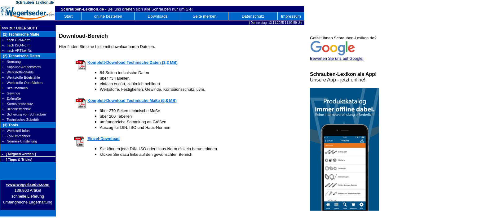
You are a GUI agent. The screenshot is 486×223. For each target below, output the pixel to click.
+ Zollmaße (11, 98)
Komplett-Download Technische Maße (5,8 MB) (132, 100)
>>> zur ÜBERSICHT (20, 28)
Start (68, 16)
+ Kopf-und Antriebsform (21, 67)
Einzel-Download (103, 138)
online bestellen (108, 16)
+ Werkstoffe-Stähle (18, 72)
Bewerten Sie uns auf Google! (337, 58)
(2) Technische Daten (21, 56)
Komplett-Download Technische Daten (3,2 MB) (132, 62)
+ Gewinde (11, 93)
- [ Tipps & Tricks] (17, 159)
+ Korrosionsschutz (17, 104)
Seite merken (205, 16)
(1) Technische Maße (20, 34)
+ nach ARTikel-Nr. (17, 50)
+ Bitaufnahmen (15, 88)
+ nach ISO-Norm (16, 45)
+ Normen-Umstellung (19, 141)
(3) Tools (10, 125)
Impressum (291, 16)
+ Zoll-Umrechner (16, 136)
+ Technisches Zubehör (20, 119)
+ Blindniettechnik (16, 109)
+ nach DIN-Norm (16, 40)
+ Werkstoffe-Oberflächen (22, 83)
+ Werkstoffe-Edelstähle (21, 77)
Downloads (158, 16)
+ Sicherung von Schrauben (24, 114)
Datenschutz (253, 16)
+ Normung (11, 61)
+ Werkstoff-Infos (15, 131)
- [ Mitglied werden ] (19, 154)
